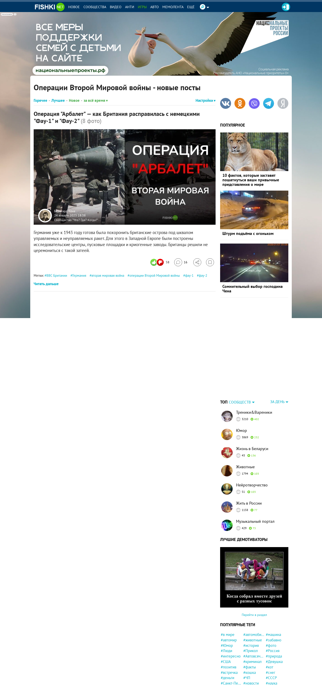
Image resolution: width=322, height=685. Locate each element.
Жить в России (249, 503)
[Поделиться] (197, 262)
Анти (129, 7)
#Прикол (250, 650)
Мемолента (173, 7)
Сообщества (94, 7)
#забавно (273, 640)
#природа (274, 656)
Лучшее (58, 100)
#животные (252, 640)
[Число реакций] (160, 262)
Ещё (191, 7)
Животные (245, 466)
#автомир (229, 640)
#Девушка (274, 661)
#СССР (271, 677)
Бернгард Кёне (64, 211)
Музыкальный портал (255, 521)
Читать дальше (46, 283)
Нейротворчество (252, 485)
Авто (154, 7)
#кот (269, 667)
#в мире (227, 634)
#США (226, 661)
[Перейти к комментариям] (180, 262)
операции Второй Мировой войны (154, 275)
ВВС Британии (56, 275)
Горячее (40, 100)
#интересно (231, 656)
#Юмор (227, 645)
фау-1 (189, 275)
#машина (273, 634)
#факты (249, 667)
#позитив (228, 667)
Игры (142, 7)
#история (251, 645)
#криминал (252, 661)
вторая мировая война (107, 275)
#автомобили (253, 634)
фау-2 (203, 275)
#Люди (226, 650)
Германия (79, 275)
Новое (74, 7)
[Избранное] (210, 262)
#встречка (229, 672)
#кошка (249, 672)
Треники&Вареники (254, 412)
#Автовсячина (253, 656)
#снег (270, 672)
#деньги (227, 677)
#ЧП (246, 677)
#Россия (272, 650)
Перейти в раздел (254, 615)
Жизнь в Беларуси (252, 448)
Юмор (241, 430)
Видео (115, 7)
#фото (271, 645)
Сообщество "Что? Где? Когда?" (76, 220)
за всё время (96, 100)
